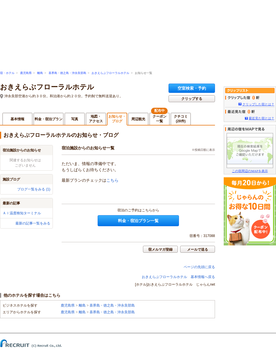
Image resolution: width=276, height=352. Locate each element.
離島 (40, 73)
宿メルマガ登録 (160, 249)
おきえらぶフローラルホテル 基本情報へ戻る (178, 277)
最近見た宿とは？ (261, 118)
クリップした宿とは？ (258, 104)
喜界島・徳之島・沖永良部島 (67, 73)
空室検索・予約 (192, 88)
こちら (112, 180)
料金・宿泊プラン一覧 (138, 220)
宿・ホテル (7, 73)
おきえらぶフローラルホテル (110, 73)
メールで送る (197, 249)
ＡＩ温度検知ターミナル (22, 213)
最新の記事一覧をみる (32, 223)
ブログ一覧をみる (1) (33, 189)
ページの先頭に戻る (199, 267)
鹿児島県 (26, 73)
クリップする (191, 99)
